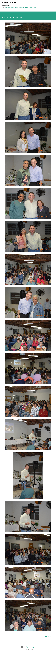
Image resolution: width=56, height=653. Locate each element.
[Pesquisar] (50, 2)
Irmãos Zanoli (9, 2)
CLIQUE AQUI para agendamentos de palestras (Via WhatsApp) (20, 7)
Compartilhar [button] (48, 636)
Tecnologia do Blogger (28, 647)
